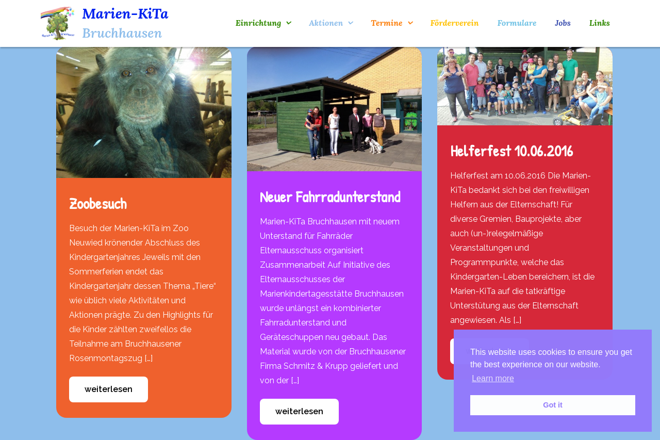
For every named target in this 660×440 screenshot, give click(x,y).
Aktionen (326, 23)
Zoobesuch (97, 203)
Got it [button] (553, 405)
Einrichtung (258, 23)
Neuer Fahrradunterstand (330, 196)
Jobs (563, 23)
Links (599, 23)
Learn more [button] (493, 378)
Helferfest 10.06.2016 (511, 150)
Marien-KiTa (125, 13)
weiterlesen (109, 389)
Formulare (516, 23)
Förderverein (455, 23)
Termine (386, 23)
